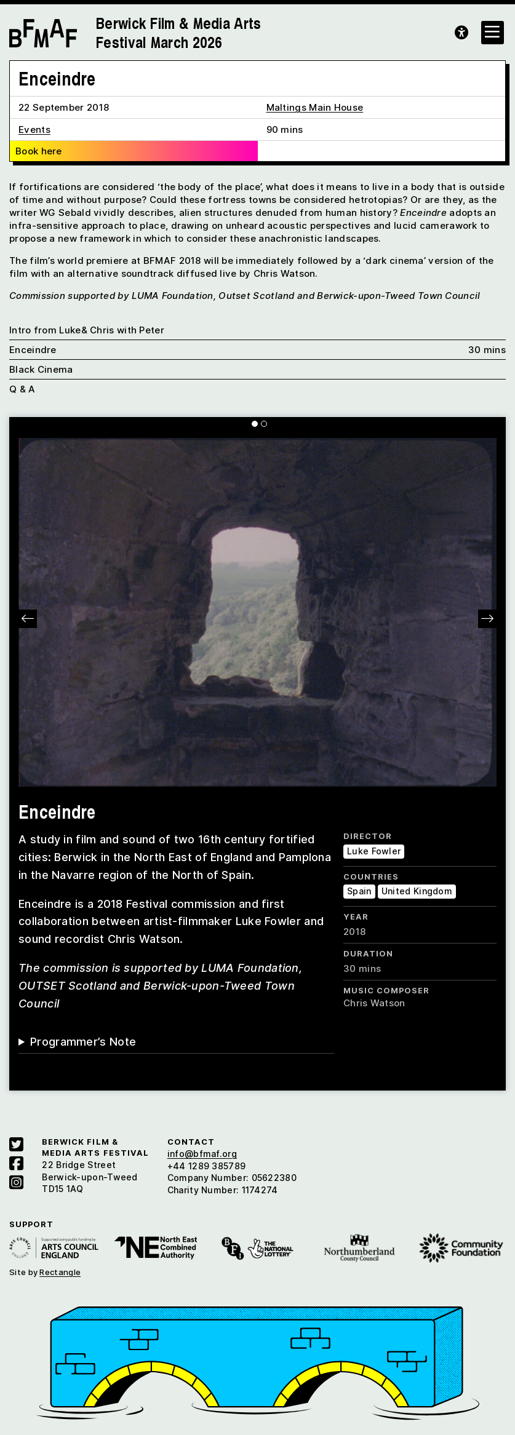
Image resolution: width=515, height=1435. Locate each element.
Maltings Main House (315, 107)
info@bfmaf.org (202, 1153)
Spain (359, 891)
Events (34, 129)
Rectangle (60, 1272)
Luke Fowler (374, 851)
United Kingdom (416, 891)
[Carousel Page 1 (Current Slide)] (255, 424)
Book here (38, 151)
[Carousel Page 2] (264, 424)
